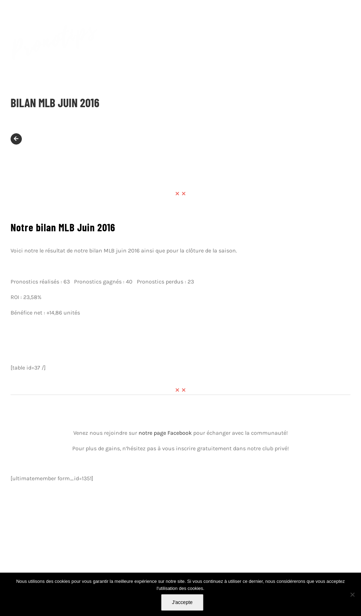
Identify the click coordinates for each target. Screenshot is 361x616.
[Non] (352, 594)
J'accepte (182, 602)
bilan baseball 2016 (237, 352)
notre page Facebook (165, 432)
